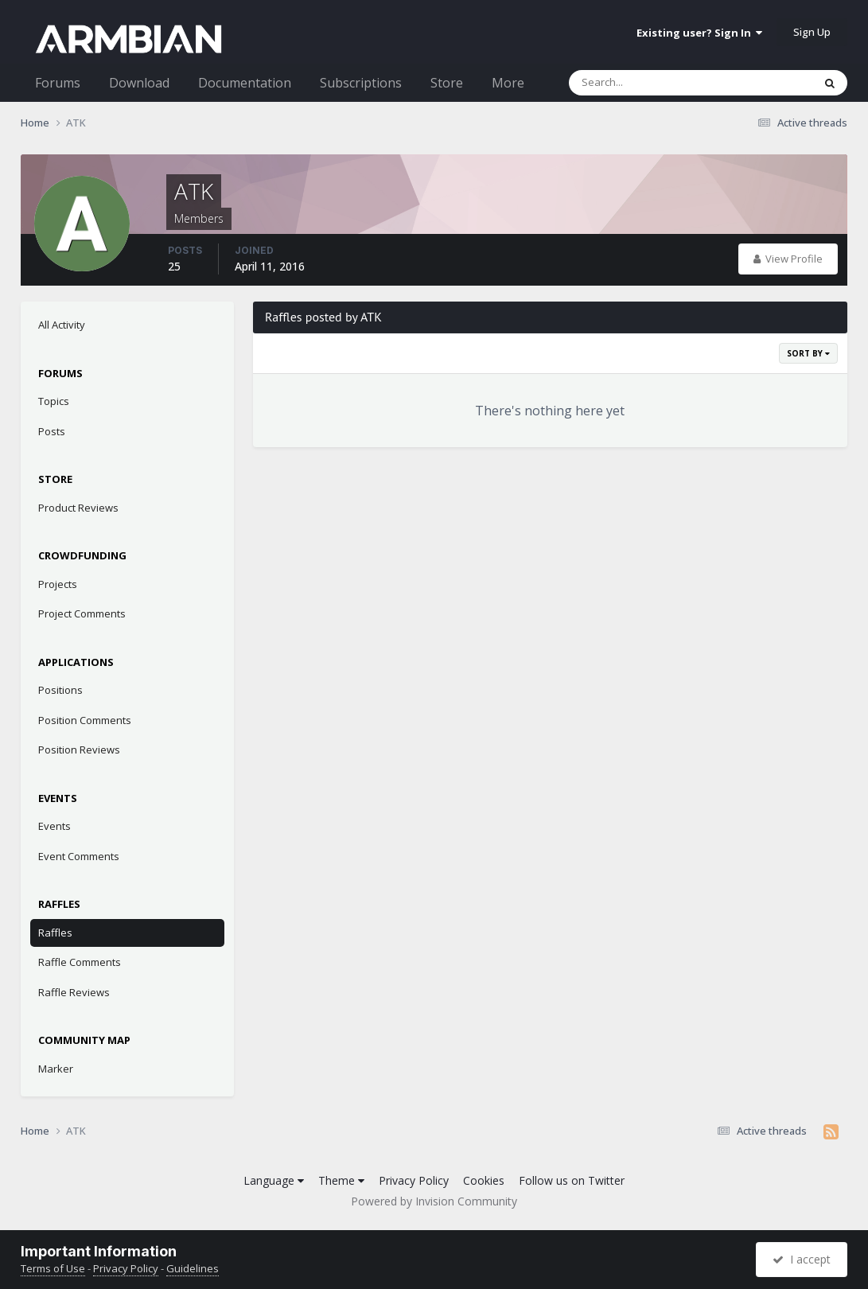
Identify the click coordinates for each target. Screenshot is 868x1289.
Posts (51, 431)
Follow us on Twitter (572, 1180)
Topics (53, 401)
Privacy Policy (414, 1180)
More (508, 83)
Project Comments (82, 613)
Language (273, 1180)
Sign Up (812, 32)
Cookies (483, 1180)
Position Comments (84, 720)
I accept (802, 1259)
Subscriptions (361, 83)
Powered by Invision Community (434, 1201)
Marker (55, 1068)
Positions (60, 690)
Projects (57, 584)
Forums (57, 83)
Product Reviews (78, 507)
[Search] (649, 82)
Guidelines (192, 1268)
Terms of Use (53, 1268)
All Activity (61, 324)
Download (139, 83)
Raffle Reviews (74, 992)
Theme (341, 1180)
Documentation (244, 83)
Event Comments (78, 856)
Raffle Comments (79, 962)
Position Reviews (79, 749)
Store (446, 83)
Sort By (808, 353)
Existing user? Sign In (699, 32)
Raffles (55, 932)
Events (54, 826)
